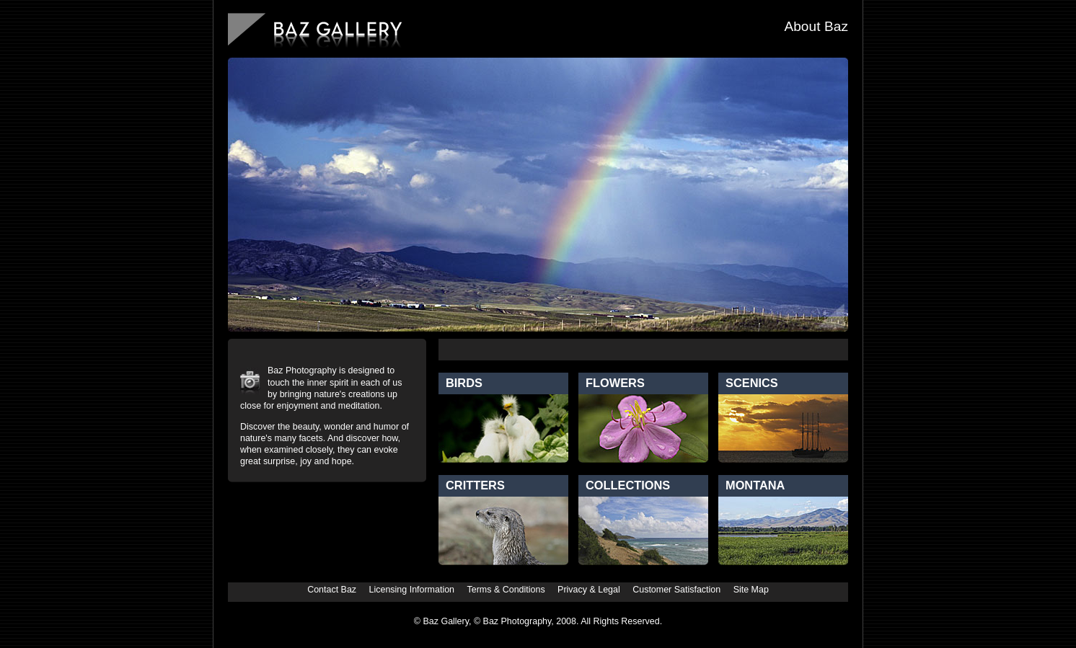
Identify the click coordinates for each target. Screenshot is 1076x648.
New (746, 349)
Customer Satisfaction (676, 590)
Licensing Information (412, 590)
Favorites (807, 349)
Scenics (752, 382)
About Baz (816, 26)
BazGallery (315, 31)
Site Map (751, 590)
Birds (464, 382)
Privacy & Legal (588, 590)
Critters (475, 485)
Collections (628, 485)
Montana (755, 485)
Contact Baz (331, 590)
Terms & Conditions (506, 590)
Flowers (615, 382)
